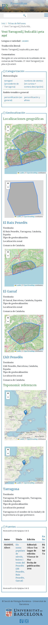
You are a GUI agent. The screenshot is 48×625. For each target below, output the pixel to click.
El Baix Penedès (15, 223)
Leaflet (21, 173)
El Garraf (10, 291)
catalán (25, 41)
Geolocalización (15, 112)
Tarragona (11, 489)
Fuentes (11, 526)
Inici (3, 23)
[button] (8, 127)
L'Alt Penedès (13, 357)
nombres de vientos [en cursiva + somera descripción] (33, 83)
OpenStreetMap (32, 173)
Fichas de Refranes (17, 23)
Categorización (15, 71)
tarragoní (8, 80)
